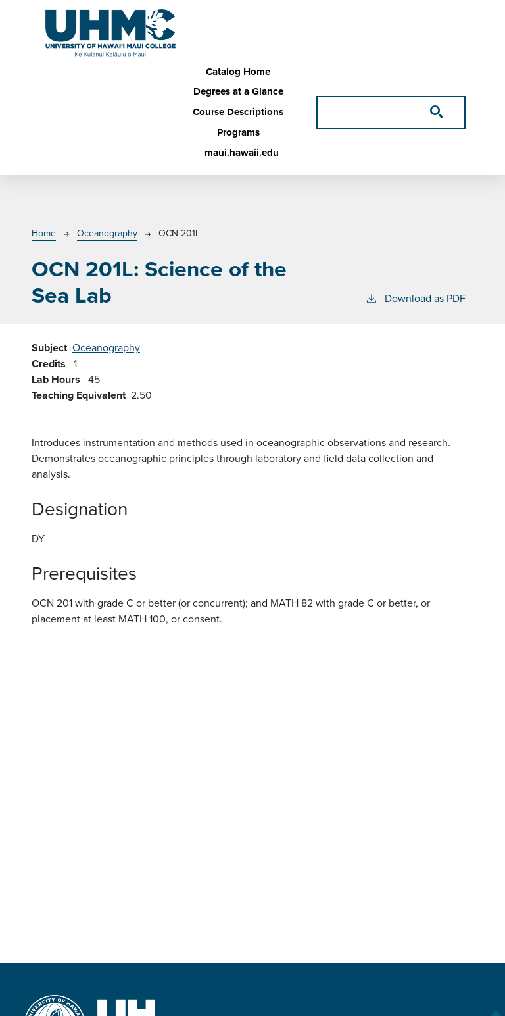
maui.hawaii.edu (241, 152)
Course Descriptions (238, 112)
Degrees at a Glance (238, 91)
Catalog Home (238, 71)
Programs (238, 132)
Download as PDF (415, 298)
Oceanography (107, 233)
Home (44, 233)
